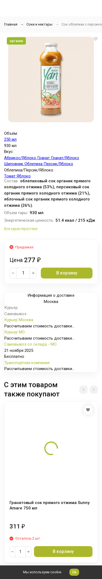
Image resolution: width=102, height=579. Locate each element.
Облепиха (34, 163)
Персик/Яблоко (58, 163)
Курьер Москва (18, 319)
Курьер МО (14, 332)
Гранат (44, 157)
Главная (10, 24)
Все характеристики (21, 229)
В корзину (66, 273)
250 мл (10, 139)
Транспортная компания (27, 362)
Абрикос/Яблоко (20, 157)
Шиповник (14, 163)
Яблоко (24, 176)
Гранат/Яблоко (65, 157)
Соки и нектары (39, 24)
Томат (10, 176)
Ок (74, 572)
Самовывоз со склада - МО (30, 344)
